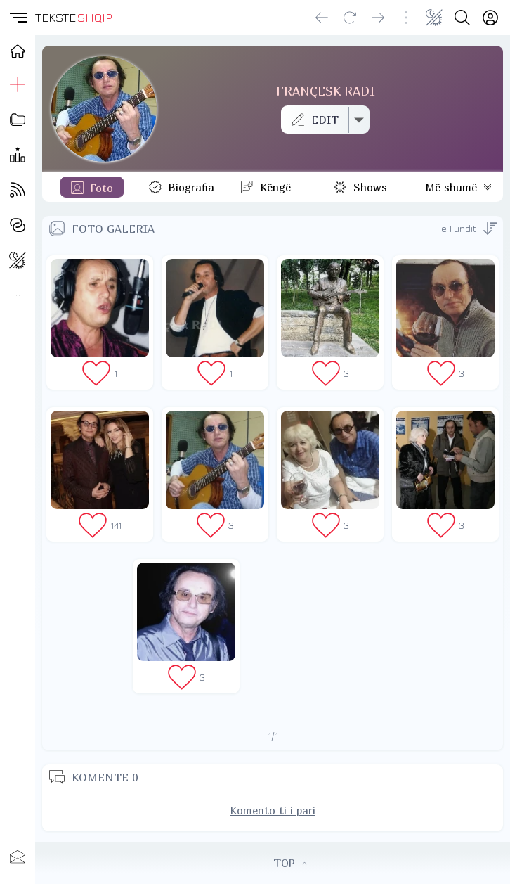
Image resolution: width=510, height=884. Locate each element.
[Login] (490, 18)
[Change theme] (434, 18)
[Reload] (350, 18)
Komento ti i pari (272, 810)
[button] (17, 17)
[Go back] (322, 18)
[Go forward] (378, 18)
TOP (290, 863)
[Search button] (462, 18)
